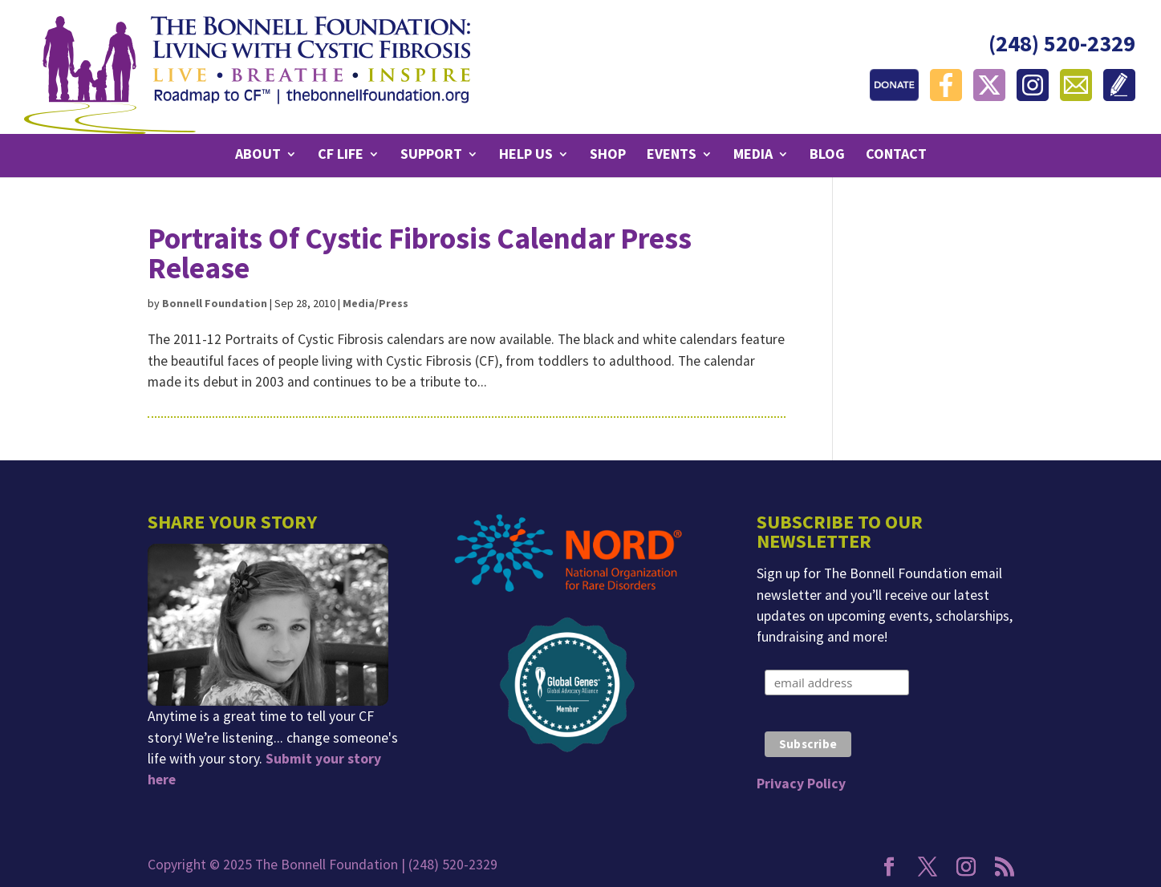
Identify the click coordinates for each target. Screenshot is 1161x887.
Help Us (526, 155)
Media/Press (375, 303)
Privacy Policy (801, 783)
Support (431, 155)
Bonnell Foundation (214, 303)
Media (753, 155)
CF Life (340, 155)
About (258, 155)
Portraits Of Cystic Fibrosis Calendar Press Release (420, 253)
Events (671, 155)
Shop (608, 155)
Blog (827, 155)
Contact (896, 155)
